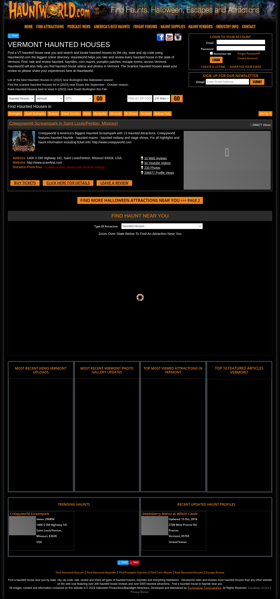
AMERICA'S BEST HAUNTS (112, 26)
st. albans (131, 113)
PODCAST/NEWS (78, 26)
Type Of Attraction (106, 226)
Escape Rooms (215, 572)
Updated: (183, 519)
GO (99, 98)
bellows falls (162, 113)
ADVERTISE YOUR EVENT (245, 67)
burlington (15, 113)
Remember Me (220, 53)
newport (146, 113)
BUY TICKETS (25, 182)
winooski (115, 113)
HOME (28, 26)
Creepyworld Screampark (29, 514)
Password (207, 49)
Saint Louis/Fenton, (49, 530)
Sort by (265, 113)
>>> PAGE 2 (140, 200)
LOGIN (216, 59)
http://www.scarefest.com (44, 162)
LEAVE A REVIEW (114, 182)
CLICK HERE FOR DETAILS (68, 182)
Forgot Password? (248, 53)
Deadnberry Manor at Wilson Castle (170, 514)
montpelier (100, 113)
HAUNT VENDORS (200, 26)
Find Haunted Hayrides (101, 572)
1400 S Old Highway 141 (51, 525)
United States (178, 542)
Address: (19, 158)
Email (209, 43)
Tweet (15, 35)
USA (39, 542)
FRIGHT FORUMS (145, 26)
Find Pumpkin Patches (133, 572)
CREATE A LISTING (213, 67)
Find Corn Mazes (161, 572)
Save (135, 562)
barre (87, 113)
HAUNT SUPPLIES (173, 26)
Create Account (247, 58)
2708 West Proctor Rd (183, 525)
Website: (19, 162)
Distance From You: (28, 167)
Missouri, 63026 (46, 536)
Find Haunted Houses (70, 572)
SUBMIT (257, 82)
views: (45, 519)
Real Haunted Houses (189, 572)
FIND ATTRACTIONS (50, 26)
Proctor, (174, 530)
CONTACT (249, 26)
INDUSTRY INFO (227, 26)
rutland (53, 113)
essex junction (71, 113)
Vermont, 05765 (179, 536)
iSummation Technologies (204, 588)
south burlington (35, 113)
